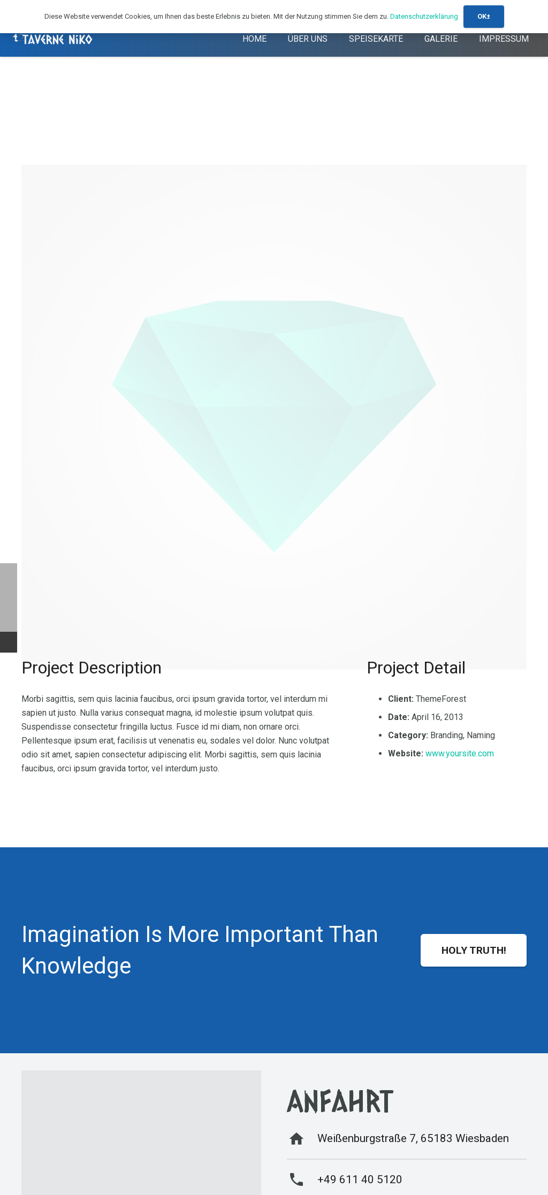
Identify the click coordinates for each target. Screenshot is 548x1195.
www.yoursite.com (459, 753)
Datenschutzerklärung (424, 16)
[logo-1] (53, 39)
